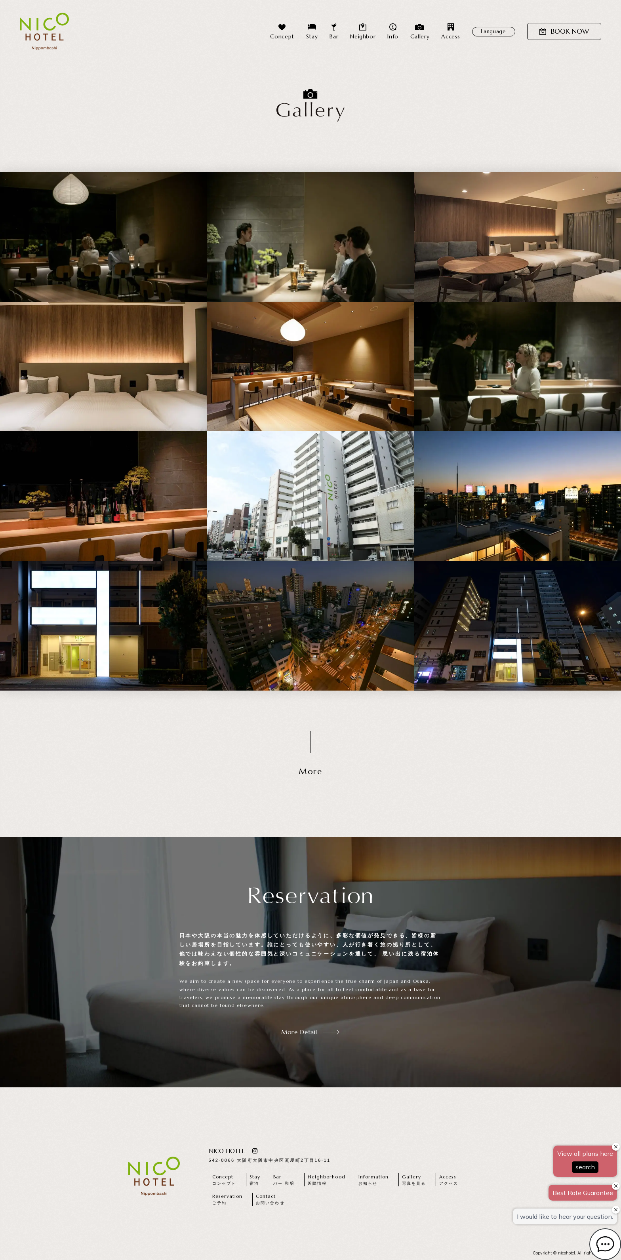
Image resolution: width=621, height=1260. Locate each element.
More (310, 772)
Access (450, 31)
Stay (312, 31)
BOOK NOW (564, 31)
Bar (334, 31)
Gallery (419, 31)
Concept (282, 31)
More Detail (310, 1032)
